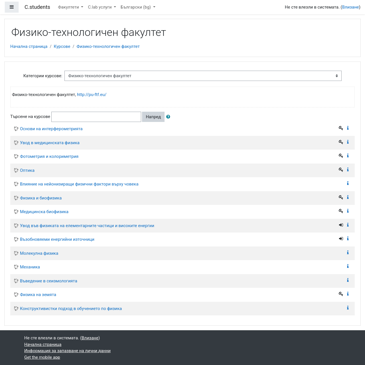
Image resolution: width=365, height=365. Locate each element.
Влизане (350, 7)
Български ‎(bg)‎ (136, 7)
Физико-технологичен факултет (108, 46)
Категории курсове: (42, 75)
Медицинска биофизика (44, 211)
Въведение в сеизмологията (48, 281)
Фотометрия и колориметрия (49, 156)
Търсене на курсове (30, 116)
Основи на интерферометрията (51, 128)
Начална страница (28, 46)
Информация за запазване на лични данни (67, 350)
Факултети (69, 7)
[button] (169, 117)
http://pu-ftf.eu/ (91, 94)
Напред (153, 116)
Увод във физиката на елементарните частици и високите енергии (87, 225)
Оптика (27, 170)
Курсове (62, 46)
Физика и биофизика (41, 198)
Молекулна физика (39, 253)
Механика (30, 267)
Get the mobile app (42, 357)
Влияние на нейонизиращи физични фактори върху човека (79, 184)
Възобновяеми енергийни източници (57, 239)
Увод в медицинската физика (50, 142)
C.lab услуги (100, 7)
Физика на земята (38, 294)
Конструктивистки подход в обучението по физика (71, 308)
